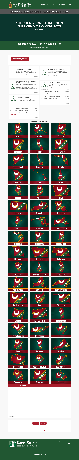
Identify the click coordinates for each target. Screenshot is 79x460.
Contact (69, 443)
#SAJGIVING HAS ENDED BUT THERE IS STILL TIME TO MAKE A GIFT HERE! (39, 12)
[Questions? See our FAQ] (44, 428)
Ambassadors (44, 4)
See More (12, 416)
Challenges (53, 4)
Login (39, 456)
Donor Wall (62, 4)
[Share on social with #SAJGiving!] (39, 401)
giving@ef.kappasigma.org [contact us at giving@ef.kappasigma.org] (44, 430)
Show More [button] (13, 114)
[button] (45, 423)
